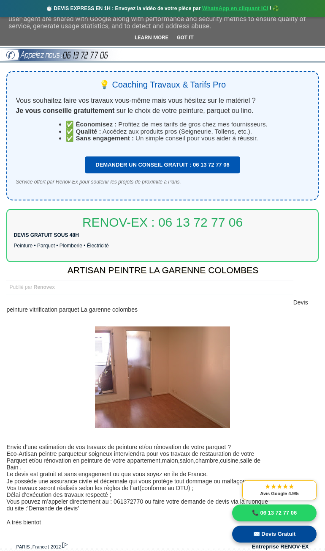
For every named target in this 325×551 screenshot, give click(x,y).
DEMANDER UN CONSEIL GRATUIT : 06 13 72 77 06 (162, 165)
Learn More (151, 37)
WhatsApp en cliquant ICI (235, 8)
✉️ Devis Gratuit (274, 534)
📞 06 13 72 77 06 (274, 513)
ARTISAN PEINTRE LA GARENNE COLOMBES (163, 270)
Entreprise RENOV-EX (280, 546)
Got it (185, 37)
